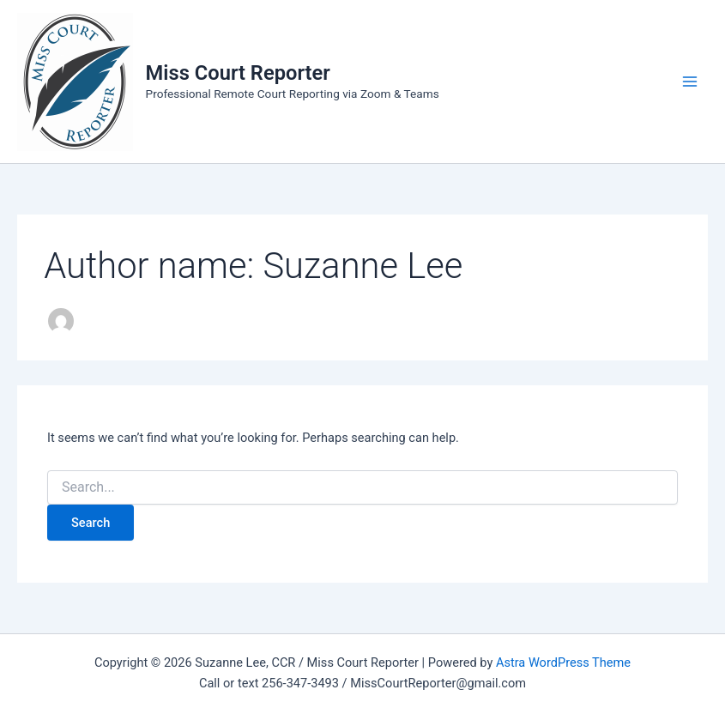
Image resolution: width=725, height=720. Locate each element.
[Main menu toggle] (690, 82)
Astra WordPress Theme (563, 662)
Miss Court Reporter (238, 73)
